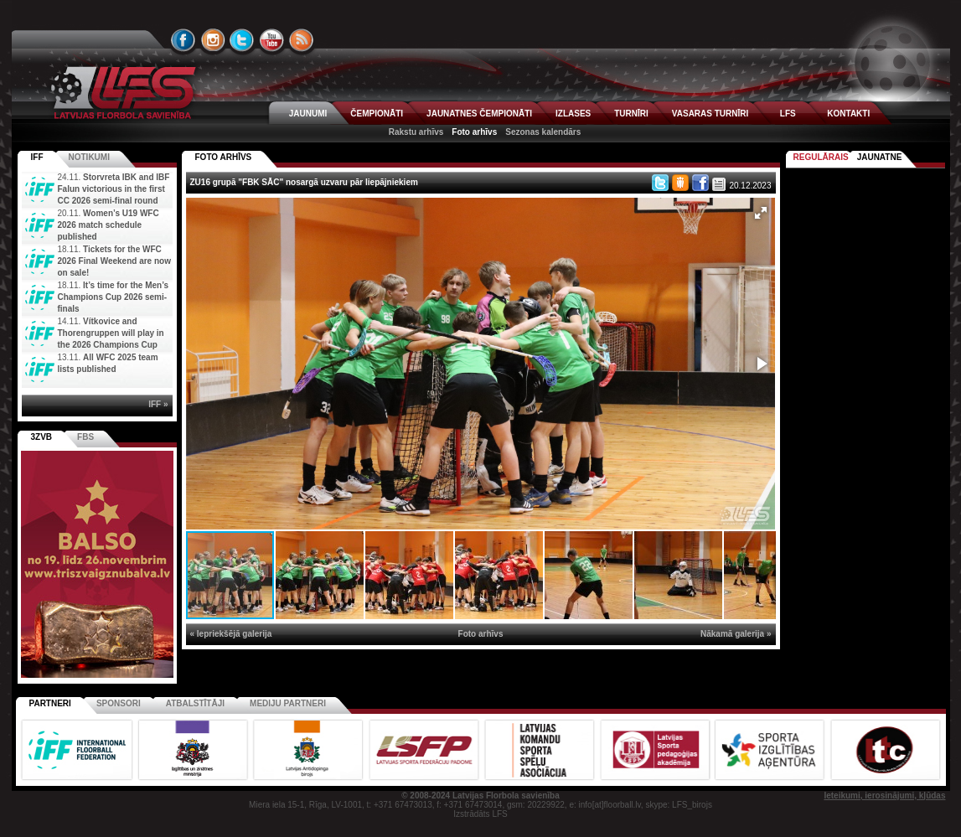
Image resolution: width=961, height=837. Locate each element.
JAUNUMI (308, 113)
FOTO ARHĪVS (223, 157)
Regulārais (821, 157)
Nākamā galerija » (736, 633)
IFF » (158, 404)
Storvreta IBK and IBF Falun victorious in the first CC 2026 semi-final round (114, 189)
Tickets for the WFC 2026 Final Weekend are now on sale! (114, 261)
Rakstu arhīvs (416, 132)
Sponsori (118, 703)
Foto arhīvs (474, 132)
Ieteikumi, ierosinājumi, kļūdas (884, 795)
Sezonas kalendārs (543, 132)
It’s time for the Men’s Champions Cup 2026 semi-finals (113, 297)
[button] (760, 212)
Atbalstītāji (195, 703)
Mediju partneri (288, 703)
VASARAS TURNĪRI (710, 113)
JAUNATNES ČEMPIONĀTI (479, 113)
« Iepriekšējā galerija (231, 633)
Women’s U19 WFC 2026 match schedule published (108, 225)
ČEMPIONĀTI (376, 113)
